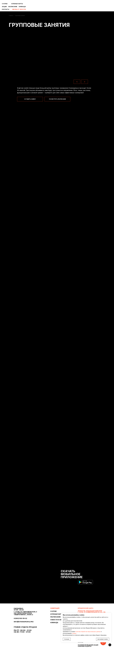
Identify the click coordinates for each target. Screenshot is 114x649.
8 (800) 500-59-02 (20, 618)
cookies (74, 633)
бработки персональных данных (91, 631)
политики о (78, 631)
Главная (11, 15)
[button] (30, 99)
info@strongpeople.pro (23, 622)
